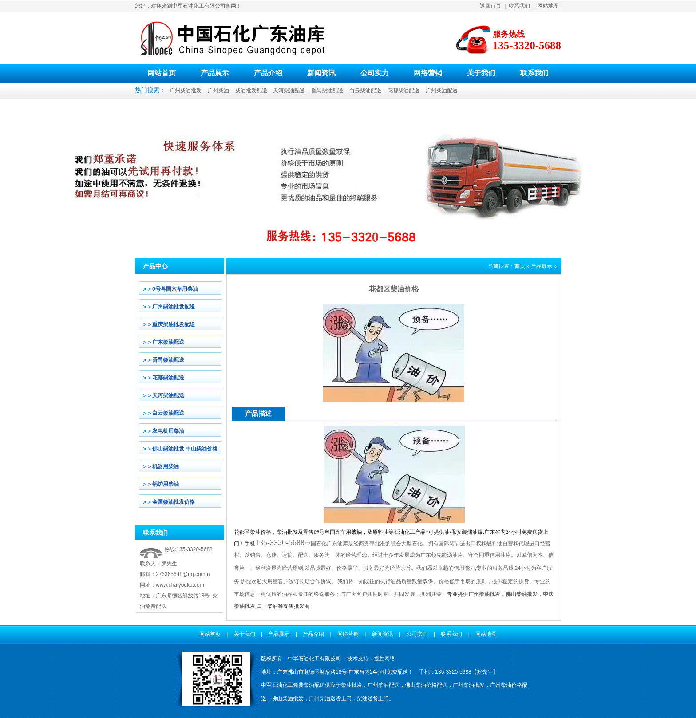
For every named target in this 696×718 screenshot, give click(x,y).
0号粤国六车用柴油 (175, 289)
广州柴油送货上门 (330, 698)
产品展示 (215, 73)
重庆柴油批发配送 (173, 324)
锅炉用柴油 (165, 484)
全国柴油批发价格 (173, 502)
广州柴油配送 (442, 90)
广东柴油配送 (168, 342)
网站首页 (161, 73)
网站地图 (548, 6)
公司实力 (374, 73)
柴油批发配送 (251, 90)
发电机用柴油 (168, 431)
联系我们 (519, 6)
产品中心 (155, 266)
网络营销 (428, 73)
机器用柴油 (165, 466)
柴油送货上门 (373, 698)
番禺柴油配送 (327, 90)
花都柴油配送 (403, 90)
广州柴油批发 (186, 90)
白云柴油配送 (365, 90)
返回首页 (490, 6)
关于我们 (481, 73)
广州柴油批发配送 (173, 307)
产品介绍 (268, 73)
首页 (519, 266)
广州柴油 (218, 90)
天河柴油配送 (289, 90)
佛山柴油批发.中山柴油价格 (185, 449)
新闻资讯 (321, 73)
